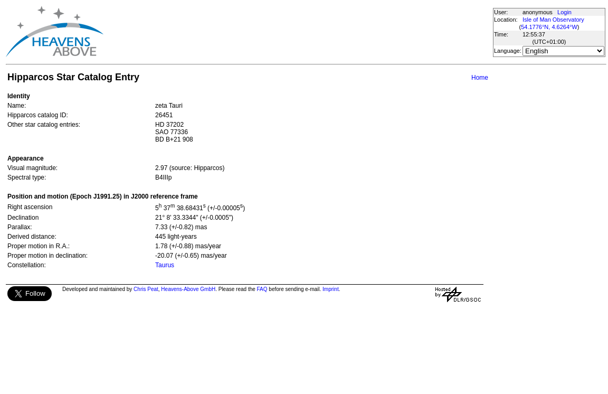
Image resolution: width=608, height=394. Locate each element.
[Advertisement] (298, 31)
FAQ (262, 289)
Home (479, 77)
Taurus (164, 265)
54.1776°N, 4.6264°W (549, 27)
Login (564, 12)
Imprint (330, 289)
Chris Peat (146, 289)
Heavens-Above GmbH (188, 289)
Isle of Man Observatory (553, 19)
